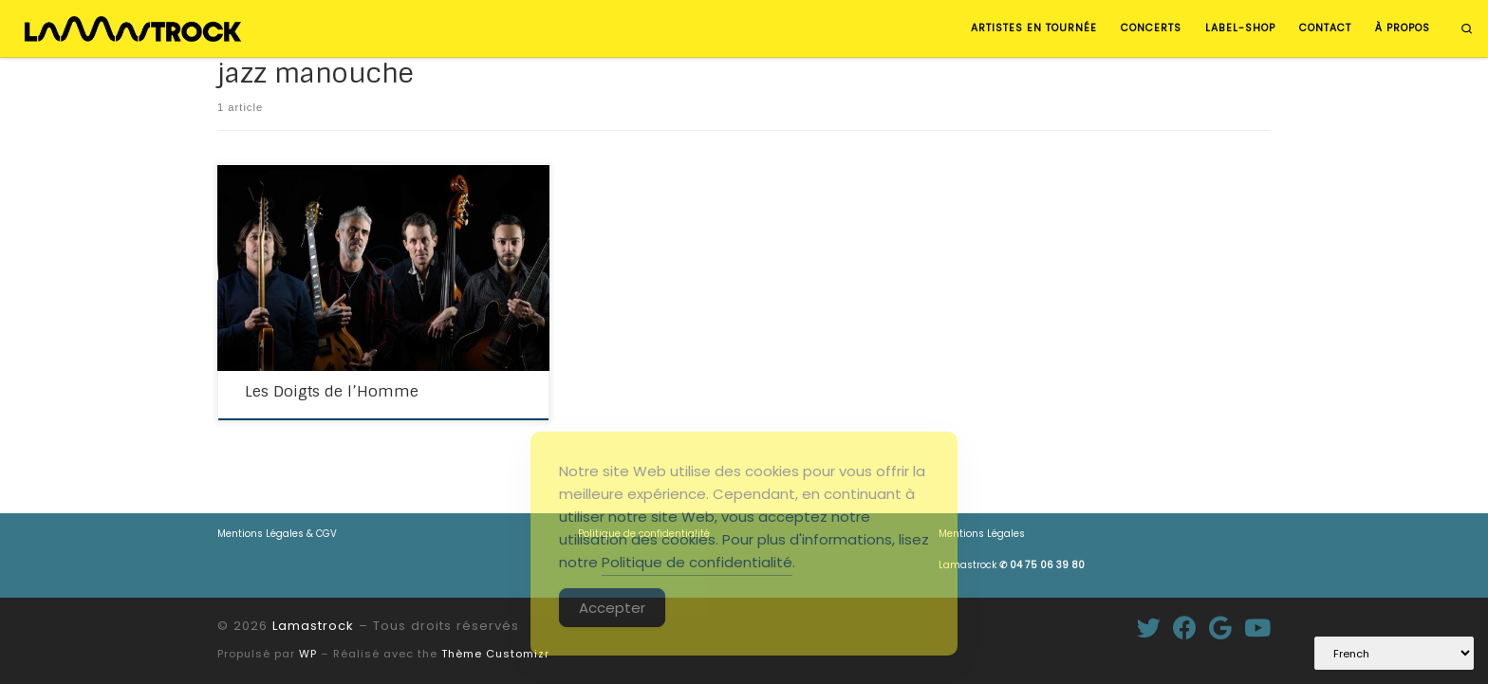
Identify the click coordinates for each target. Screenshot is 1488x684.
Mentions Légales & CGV (277, 534)
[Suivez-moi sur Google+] (1220, 627)
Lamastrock (1012, 565)
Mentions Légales (982, 534)
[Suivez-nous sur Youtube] (1257, 627)
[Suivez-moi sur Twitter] (1149, 627)
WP (308, 653)
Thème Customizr (495, 653)
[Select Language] (1394, 653)
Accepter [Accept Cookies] (612, 608)
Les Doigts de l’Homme (331, 391)
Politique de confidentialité (697, 562)
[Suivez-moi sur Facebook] (1185, 627)
